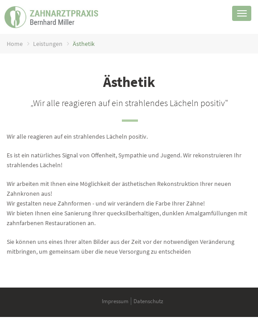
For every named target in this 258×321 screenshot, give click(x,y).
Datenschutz (148, 301)
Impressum (115, 301)
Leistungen (47, 44)
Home (15, 44)
